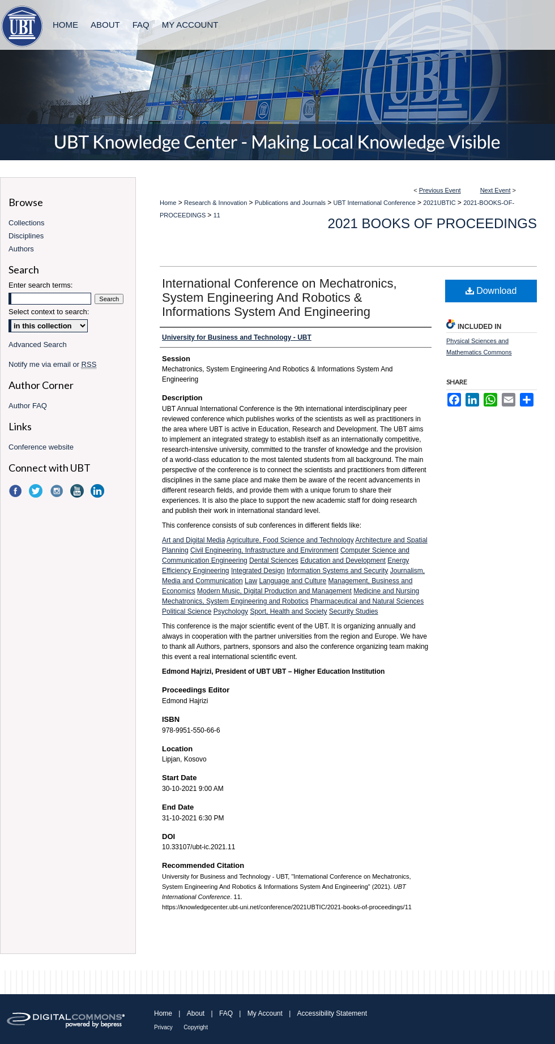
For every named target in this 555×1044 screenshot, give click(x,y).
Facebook (16, 491)
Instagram (58, 491)
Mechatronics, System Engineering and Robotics (235, 601)
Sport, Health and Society (288, 611)
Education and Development (343, 560)
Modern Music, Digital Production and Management (274, 591)
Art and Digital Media (193, 540)
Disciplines (26, 236)
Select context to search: (48, 311)
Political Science (186, 611)
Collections (26, 223)
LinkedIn (98, 491)
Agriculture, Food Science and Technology (290, 540)
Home (168, 202)
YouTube (78, 491)
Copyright (195, 1027)
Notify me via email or (52, 364)
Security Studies (353, 611)
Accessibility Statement (332, 1013)
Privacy (163, 1027)
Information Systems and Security (337, 571)
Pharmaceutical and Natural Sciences (367, 601)
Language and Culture (292, 581)
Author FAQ (27, 405)
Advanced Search (37, 344)
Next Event (495, 190)
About (195, 1013)
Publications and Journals (291, 202)
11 (217, 215)
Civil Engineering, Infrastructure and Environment (264, 550)
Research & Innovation (216, 202)
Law (251, 581)
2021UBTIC (440, 202)
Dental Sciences (273, 560)
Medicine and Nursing (386, 591)
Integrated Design (258, 571)
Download (491, 291)
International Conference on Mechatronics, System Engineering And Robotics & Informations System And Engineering (279, 297)
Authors (21, 249)
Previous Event (440, 190)
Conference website (41, 447)
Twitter (37, 491)
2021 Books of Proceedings (432, 223)
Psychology (231, 611)
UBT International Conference (375, 202)
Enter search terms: (40, 285)
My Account (265, 1013)
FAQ (226, 1013)
